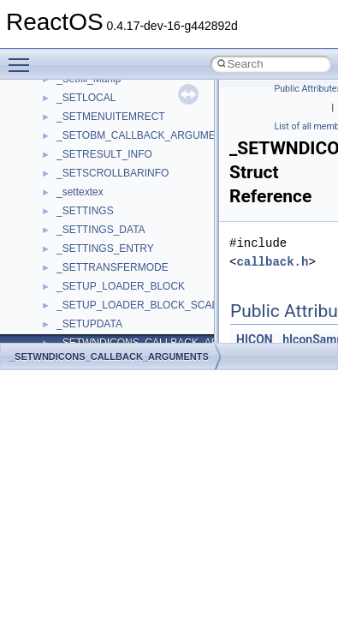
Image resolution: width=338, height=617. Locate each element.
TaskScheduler (90, 207)
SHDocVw (80, 94)
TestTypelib (82, 226)
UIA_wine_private (96, 339)
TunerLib (76, 283)
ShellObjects (85, 132)
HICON (254, 339)
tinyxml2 (75, 245)
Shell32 (73, 113)
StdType (75, 189)
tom (65, 264)
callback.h (272, 262)
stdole (70, 170)
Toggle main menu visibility (23, 57)
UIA (65, 320)
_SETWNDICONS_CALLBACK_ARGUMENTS (109, 356)
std (63, 151)
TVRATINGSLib (92, 302)
